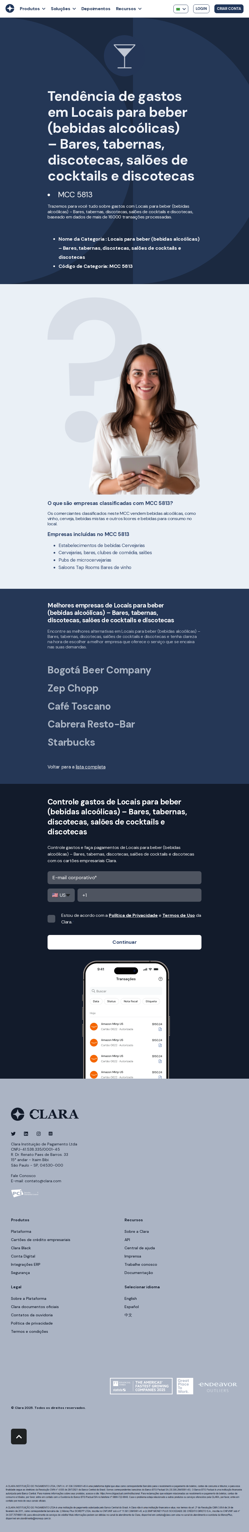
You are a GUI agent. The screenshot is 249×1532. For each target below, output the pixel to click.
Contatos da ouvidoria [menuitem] (32, 1314)
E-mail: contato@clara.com (36, 1180)
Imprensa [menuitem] (133, 1256)
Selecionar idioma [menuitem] (142, 1287)
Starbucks (71, 742)
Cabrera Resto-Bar (91, 724)
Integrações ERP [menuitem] (25, 1264)
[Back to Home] (9, 11)
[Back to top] (19, 1436)
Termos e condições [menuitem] (29, 1331)
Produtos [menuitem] (20, 1220)
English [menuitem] (131, 1298)
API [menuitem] (127, 1239)
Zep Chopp (73, 688)
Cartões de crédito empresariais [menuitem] (40, 1239)
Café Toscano (79, 706)
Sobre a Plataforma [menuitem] (28, 1298)
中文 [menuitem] (128, 1314)
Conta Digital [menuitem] (23, 1256)
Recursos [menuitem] (134, 1220)
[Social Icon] (15, 1133)
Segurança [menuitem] (20, 1272)
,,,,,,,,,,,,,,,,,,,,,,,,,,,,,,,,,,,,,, (61, 895)
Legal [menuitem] (16, 1287)
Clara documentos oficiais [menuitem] (35, 1306)
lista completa (90, 767)
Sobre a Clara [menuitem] (137, 1231)
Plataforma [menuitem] (21, 1231)
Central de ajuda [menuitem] (140, 1247)
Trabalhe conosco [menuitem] (141, 1264)
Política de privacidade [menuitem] (32, 1323)
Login (201, 8)
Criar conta (229, 8)
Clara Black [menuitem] (21, 1247)
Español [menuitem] (132, 1306)
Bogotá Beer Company (99, 670)
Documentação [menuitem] (139, 1272)
